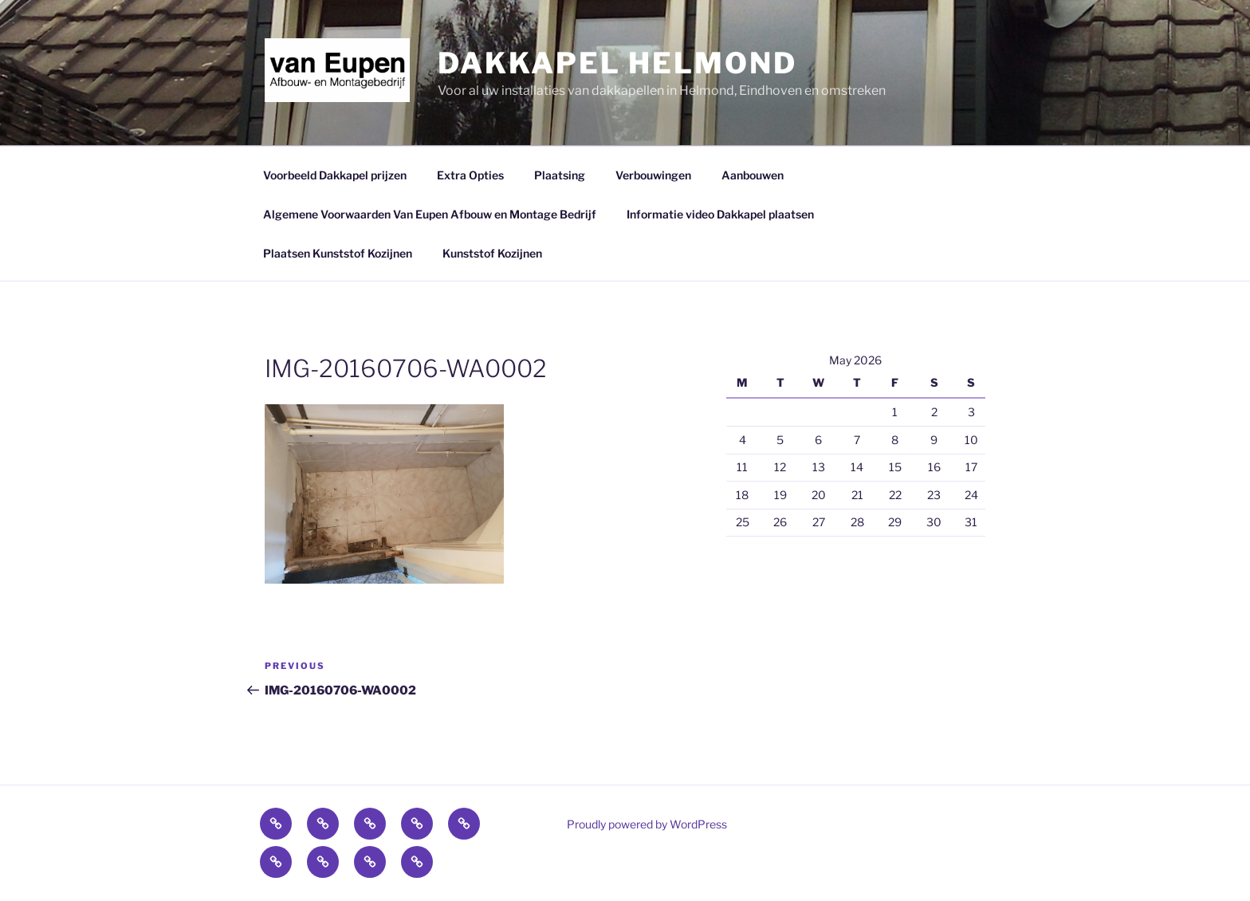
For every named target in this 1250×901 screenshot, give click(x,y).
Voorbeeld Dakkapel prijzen (335, 175)
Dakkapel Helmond (617, 63)
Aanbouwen (752, 175)
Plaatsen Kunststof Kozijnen (337, 253)
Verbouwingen (653, 175)
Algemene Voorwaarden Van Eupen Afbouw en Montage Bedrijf (429, 214)
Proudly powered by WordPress (647, 824)
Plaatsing (559, 175)
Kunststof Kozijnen (492, 253)
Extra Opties (470, 175)
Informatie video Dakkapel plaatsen (720, 214)
